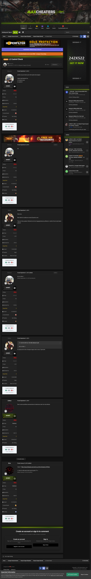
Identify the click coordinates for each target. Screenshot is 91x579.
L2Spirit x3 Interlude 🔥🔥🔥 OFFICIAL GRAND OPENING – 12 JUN (76, 157)
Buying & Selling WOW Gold (75, 108)
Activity (30, 28)
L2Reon (9, 400)
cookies (23, 575)
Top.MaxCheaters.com (63, 28)
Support (48, 28)
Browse (23, 28)
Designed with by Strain (9, 566)
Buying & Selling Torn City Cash (76, 116)
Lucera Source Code (73, 170)
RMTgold (72, 102)
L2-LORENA (71, 160)
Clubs (42, 28)
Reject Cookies (84, 574)
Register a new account (19, 546)
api (69, 167)
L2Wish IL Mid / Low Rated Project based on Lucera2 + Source (75, 140)
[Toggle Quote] (19, 342)
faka (70, 152)
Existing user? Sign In (7, 32)
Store (36, 28)
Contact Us (13, 569)
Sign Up (15, 32)
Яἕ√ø (9, 463)
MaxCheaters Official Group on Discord (32, 49)
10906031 (71, 172)
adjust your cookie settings (57, 575)
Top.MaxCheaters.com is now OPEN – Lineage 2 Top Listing (32, 54)
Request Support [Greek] (25, 65)
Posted (80, 94)
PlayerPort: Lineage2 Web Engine (77, 165)
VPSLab (72, 94)
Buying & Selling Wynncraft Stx (76, 100)
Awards (54, 28)
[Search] (72, 32)
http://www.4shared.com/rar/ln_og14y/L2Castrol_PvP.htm (35, 467)
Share (47, 64)
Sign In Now (45, 544)
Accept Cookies (72, 574)
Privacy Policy (6, 569)
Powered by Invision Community (80, 568)
